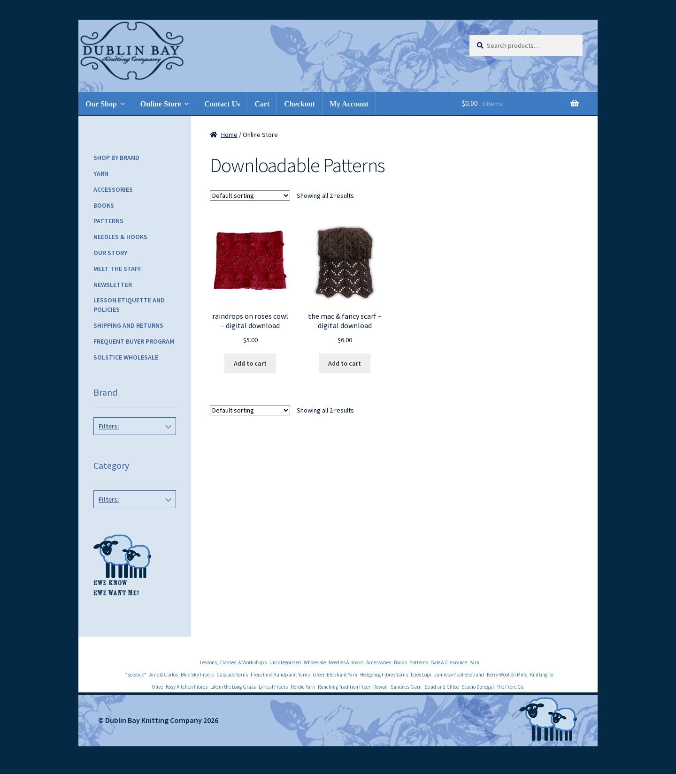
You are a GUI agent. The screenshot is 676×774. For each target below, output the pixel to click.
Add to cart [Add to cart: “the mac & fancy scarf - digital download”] (344, 363)
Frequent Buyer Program (133, 341)
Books (103, 205)
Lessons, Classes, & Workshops (233, 662)
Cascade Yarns (232, 674)
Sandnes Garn (406, 687)
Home (229, 134)
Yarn (100, 173)
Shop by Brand (116, 157)
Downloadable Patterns (135, 520)
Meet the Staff (117, 268)
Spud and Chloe (441, 687)
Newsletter (112, 284)
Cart (261, 104)
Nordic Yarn (303, 687)
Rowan (380, 687)
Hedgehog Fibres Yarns (384, 674)
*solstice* (133, 447)
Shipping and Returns (128, 325)
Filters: (109, 426)
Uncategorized (285, 662)
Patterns (108, 221)
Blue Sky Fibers (197, 674)
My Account (349, 104)
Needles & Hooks (120, 237)
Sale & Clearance (449, 662)
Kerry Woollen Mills (507, 674)
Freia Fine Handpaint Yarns (280, 674)
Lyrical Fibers (273, 687)
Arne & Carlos (163, 674)
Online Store (160, 104)
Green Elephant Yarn (335, 674)
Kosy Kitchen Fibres (186, 687)
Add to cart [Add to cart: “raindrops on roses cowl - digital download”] (250, 363)
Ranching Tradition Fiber (344, 687)
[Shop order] (250, 195)
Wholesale (315, 662)
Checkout (299, 104)
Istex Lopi (421, 674)
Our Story (110, 252)
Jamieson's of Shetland (459, 674)
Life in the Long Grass (233, 687)
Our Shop (101, 104)
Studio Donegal (477, 687)
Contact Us (222, 104)
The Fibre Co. (510, 687)
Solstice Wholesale (125, 357)
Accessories (113, 189)
